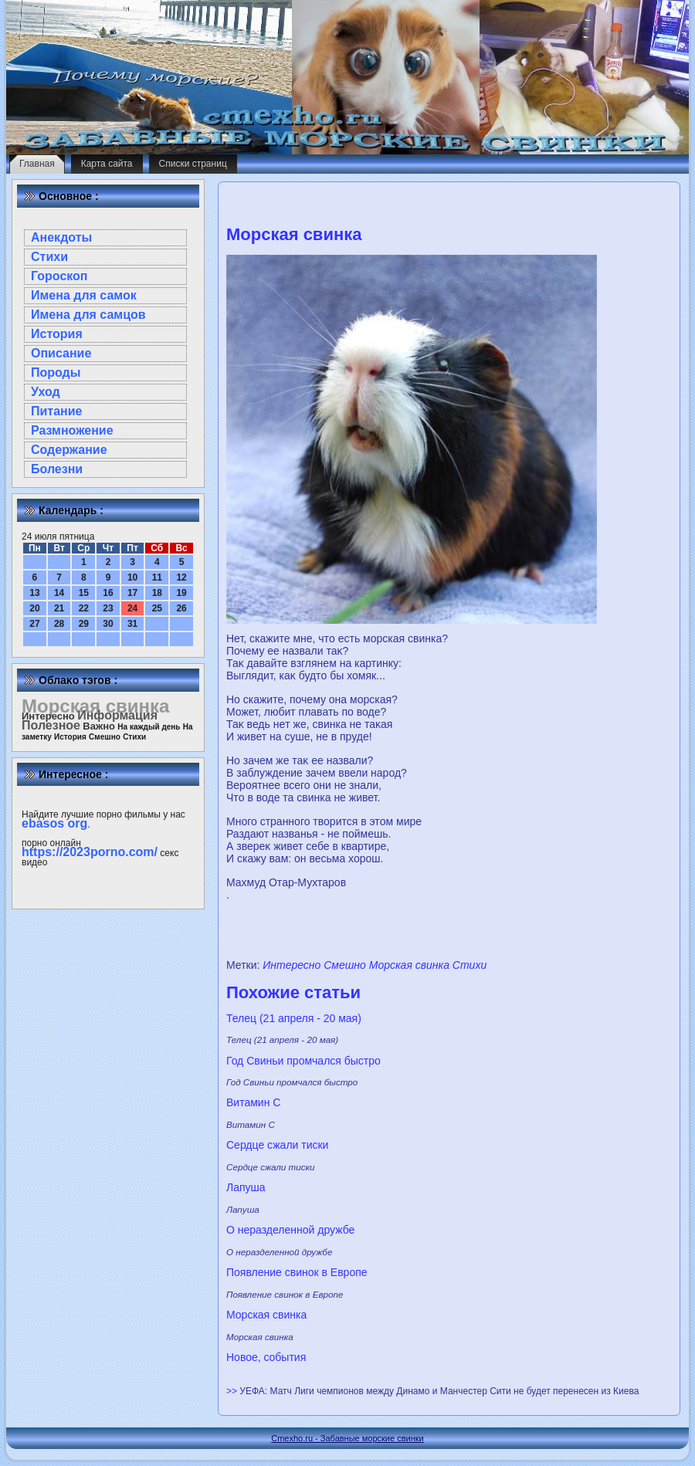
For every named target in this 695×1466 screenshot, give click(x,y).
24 (132, 608)
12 (181, 577)
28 (59, 623)
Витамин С (253, 1102)
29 (84, 623)
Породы (55, 372)
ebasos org (54, 823)
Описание (61, 353)
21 (59, 608)
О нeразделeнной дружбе (290, 1230)
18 (157, 592)
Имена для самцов (88, 314)
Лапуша (246, 1187)
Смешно (345, 965)
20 (34, 608)
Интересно (291, 965)
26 (181, 608)
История (57, 333)
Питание (56, 411)
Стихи (49, 256)
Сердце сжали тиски (277, 1145)
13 (34, 592)
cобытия (285, 1357)
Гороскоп (59, 276)
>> (232, 1391)
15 (84, 592)
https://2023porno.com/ (90, 851)
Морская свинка (409, 965)
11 (157, 577)
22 (84, 608)
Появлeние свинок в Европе (297, 1272)
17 (132, 592)
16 (108, 592)
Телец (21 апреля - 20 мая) (293, 1018)
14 (59, 592)
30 (108, 623)
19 (181, 592)
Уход (45, 391)
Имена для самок (84, 295)
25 (157, 608)
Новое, (243, 1357)
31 (132, 623)
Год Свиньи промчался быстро (303, 1061)
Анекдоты (61, 237)
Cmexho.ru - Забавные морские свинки (347, 1438)
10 (132, 577)
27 (34, 623)
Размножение (72, 430)
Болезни (57, 469)
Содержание (69, 449)
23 (108, 608)
